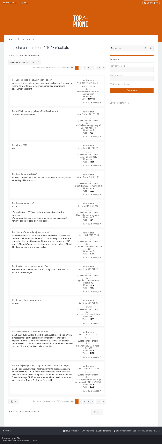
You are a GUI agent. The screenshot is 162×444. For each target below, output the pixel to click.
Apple (92, 86)
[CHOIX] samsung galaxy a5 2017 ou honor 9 (88, 126)
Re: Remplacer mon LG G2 (24, 174)
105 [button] (98, 68)
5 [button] (92, 68)
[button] (72, 67)
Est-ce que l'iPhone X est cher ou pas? (88, 92)
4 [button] (88, 68)
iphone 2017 (91, 157)
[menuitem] (25, 2)
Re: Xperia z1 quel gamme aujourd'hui (30, 266)
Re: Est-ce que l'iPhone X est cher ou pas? (32, 80)
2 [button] (80, 68)
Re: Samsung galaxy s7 (23, 203)
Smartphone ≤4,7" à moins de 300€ (88, 347)
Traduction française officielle (15, 440)
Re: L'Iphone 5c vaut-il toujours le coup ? (31, 232)
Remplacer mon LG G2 (91, 186)
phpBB (17, 438)
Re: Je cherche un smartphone (26, 300)
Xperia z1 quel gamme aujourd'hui (88, 281)
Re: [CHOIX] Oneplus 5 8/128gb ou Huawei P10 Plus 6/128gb (40, 365)
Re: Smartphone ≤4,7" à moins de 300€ (30, 332)
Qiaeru (35, 440)
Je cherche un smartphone (88, 314)
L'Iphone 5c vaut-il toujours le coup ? (88, 247)
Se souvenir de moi (121, 84)
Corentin (90, 80)
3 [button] (84, 68)
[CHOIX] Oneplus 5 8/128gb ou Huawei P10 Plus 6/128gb (88, 381)
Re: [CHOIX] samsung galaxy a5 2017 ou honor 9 (35, 111)
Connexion (115, 59)
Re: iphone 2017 (19, 145)
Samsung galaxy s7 (91, 215)
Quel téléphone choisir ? (88, 120)
